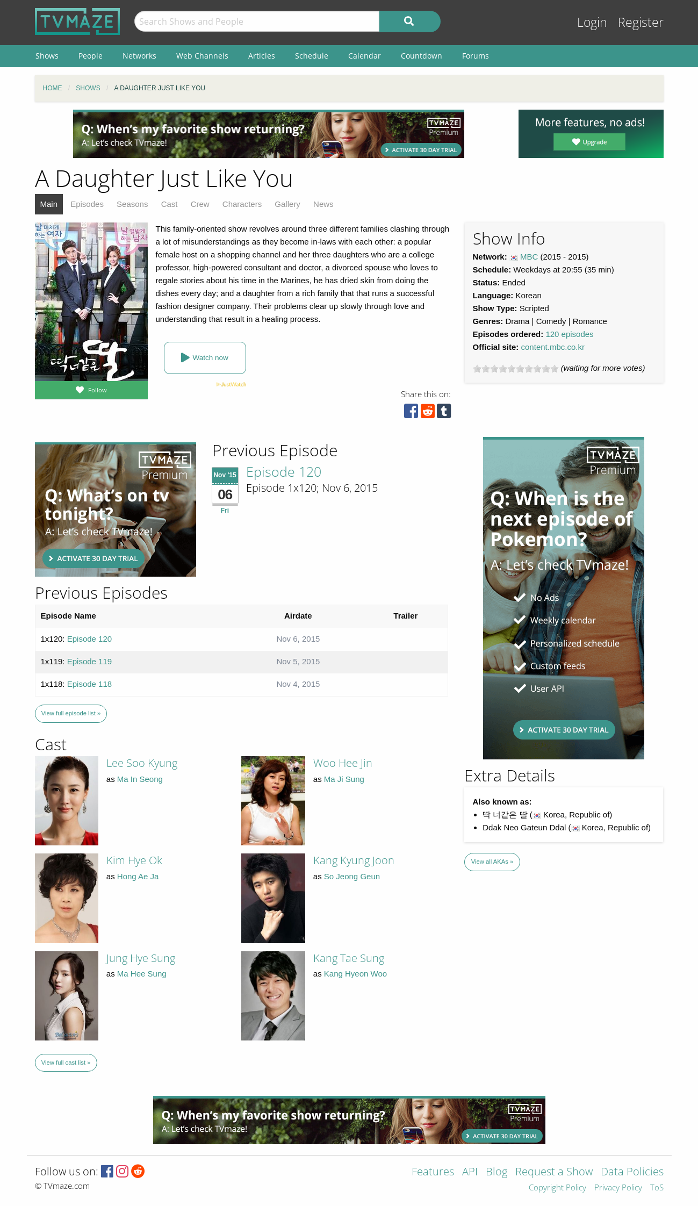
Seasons (132, 204)
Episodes (87, 204)
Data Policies (632, 1172)
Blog (496, 1172)
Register (641, 22)
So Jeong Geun (352, 876)
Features (433, 1172)
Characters (242, 204)
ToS (657, 1188)
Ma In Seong (140, 779)
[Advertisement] (268, 134)
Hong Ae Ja (138, 876)
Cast (169, 204)
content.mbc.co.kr (553, 346)
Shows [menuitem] (47, 56)
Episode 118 (89, 683)
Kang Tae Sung (348, 958)
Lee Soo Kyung (141, 763)
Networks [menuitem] (139, 56)
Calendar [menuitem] (364, 56)
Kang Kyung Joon (353, 860)
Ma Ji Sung (344, 779)
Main (49, 204)
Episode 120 (283, 471)
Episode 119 (89, 661)
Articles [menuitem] (261, 56)
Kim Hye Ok (134, 860)
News (323, 204)
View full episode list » (70, 713)
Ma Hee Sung (142, 973)
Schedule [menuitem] (311, 56)
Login (592, 22)
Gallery (287, 204)
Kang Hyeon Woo (355, 973)
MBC (529, 256)
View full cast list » (66, 1062)
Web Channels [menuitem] (202, 56)
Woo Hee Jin (342, 763)
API (470, 1172)
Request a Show (554, 1172)
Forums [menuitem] (475, 56)
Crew (200, 204)
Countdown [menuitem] (421, 56)
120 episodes (569, 334)
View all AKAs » (492, 861)
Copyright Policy (557, 1188)
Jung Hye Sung (140, 958)
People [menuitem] (90, 56)
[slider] (516, 368)
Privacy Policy (618, 1188)
